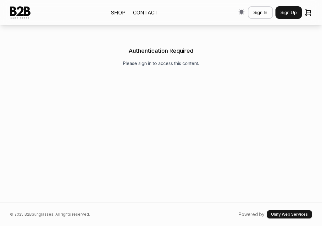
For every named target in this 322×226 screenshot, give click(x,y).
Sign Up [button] (288, 12)
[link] (20, 13)
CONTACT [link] (145, 12)
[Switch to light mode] (241, 11)
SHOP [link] (118, 12)
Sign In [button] (260, 12)
